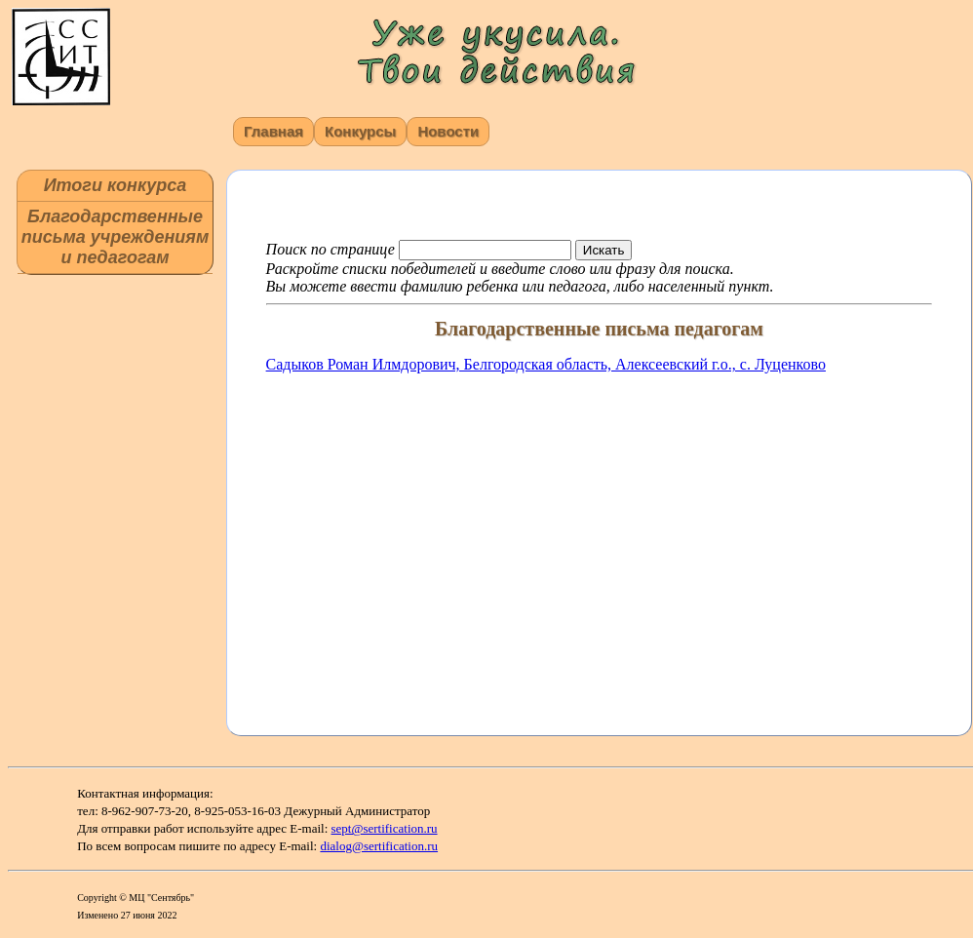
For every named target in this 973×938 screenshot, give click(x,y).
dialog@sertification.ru (379, 846)
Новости (448, 131)
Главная (273, 131)
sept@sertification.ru (384, 828)
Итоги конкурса (115, 185)
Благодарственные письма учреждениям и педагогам (115, 237)
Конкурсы (360, 131)
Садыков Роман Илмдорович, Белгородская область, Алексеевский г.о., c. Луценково (546, 364)
